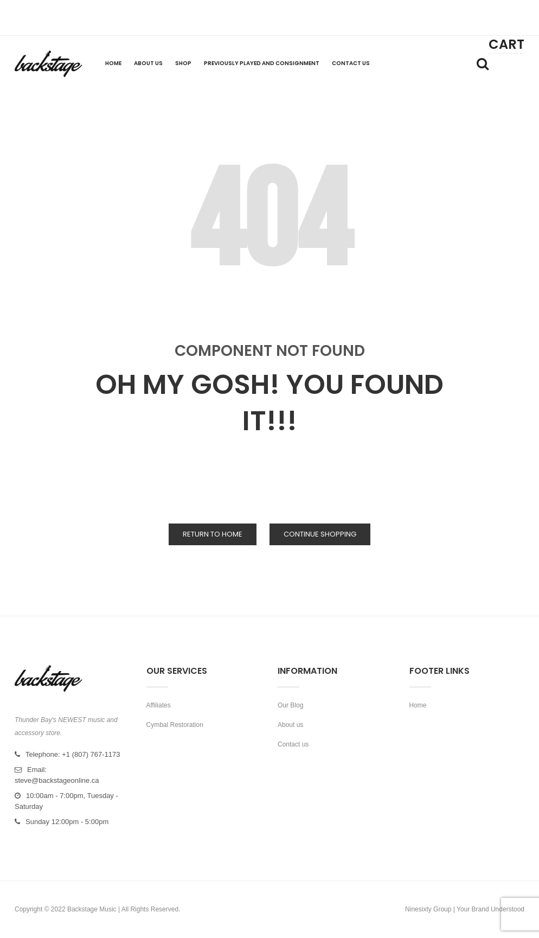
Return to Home (212, 534)
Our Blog (290, 705)
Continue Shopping (320, 534)
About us (290, 725)
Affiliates (158, 705)
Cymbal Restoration (174, 725)
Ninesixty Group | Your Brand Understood (464, 909)
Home (418, 705)
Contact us (293, 744)
